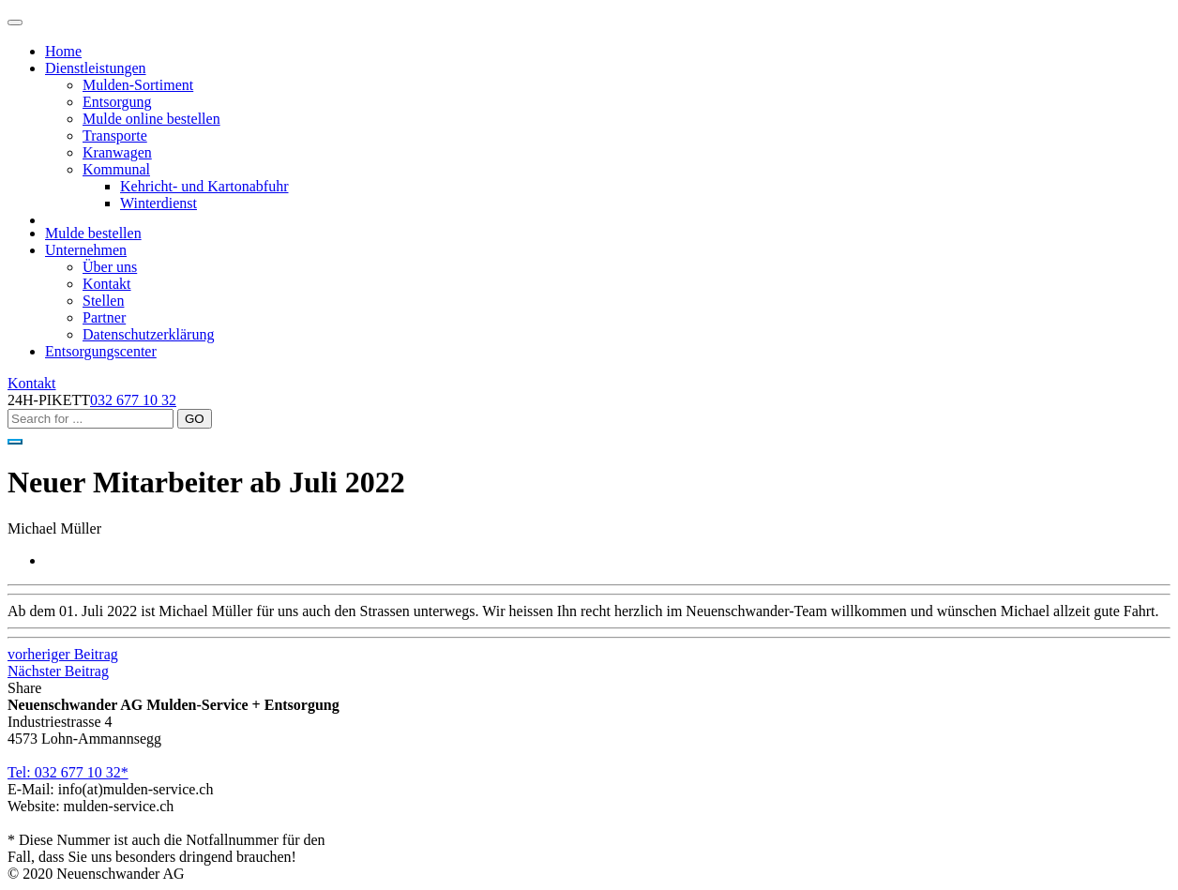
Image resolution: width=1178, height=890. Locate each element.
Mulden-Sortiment (138, 85)
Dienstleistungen (95, 68)
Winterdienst (158, 203)
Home (63, 51)
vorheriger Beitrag (63, 654)
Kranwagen (117, 152)
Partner (104, 317)
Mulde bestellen (93, 233)
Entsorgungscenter (101, 351)
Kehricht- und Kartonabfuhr (204, 186)
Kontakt (107, 284)
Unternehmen (86, 250)
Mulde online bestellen (151, 119)
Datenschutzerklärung (148, 334)
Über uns (110, 267)
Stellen (103, 301)
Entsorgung (117, 102)
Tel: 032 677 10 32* (68, 772)
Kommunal (116, 169)
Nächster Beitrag (58, 671)
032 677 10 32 (133, 400)
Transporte (115, 135)
